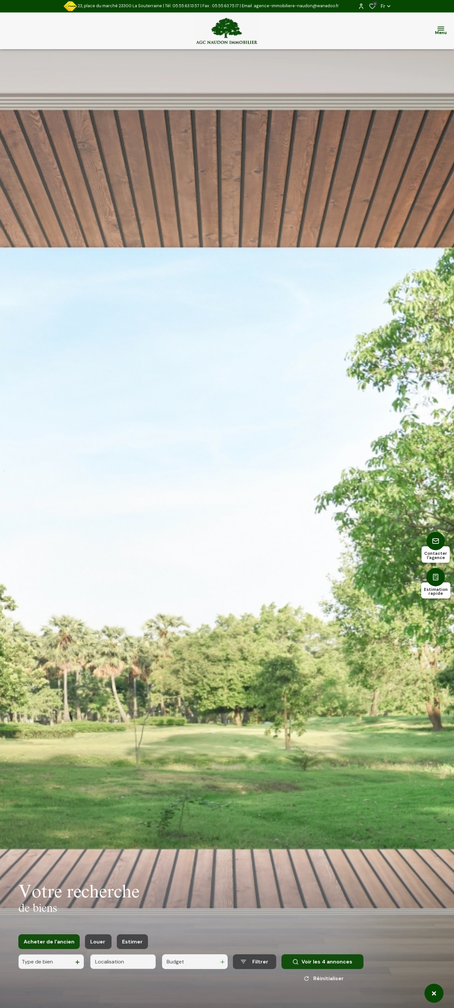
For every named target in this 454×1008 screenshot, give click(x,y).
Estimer (132, 948)
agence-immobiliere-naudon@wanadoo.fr (296, 6)
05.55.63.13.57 (186, 6)
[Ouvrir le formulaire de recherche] (254, 968)
